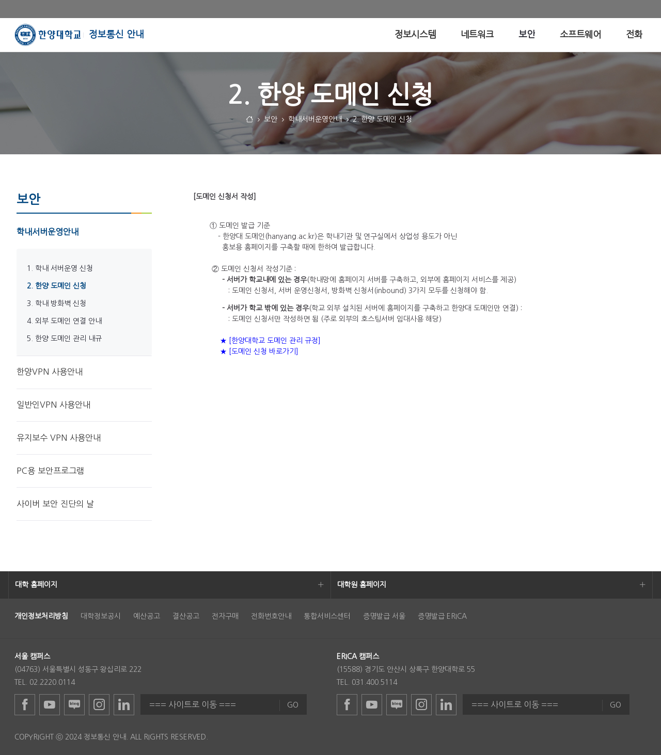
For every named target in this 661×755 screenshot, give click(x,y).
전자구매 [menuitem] (225, 616)
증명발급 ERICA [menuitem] (442, 616)
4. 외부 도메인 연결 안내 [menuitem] (64, 321)
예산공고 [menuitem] (146, 616)
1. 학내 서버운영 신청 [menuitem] (60, 268)
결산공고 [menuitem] (185, 616)
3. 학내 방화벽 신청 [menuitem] (56, 303)
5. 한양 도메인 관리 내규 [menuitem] (64, 338)
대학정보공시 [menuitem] (101, 616)
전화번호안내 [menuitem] (271, 616)
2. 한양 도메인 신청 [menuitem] (56, 286)
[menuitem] (415, 35)
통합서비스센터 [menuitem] (327, 616)
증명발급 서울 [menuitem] (384, 616)
